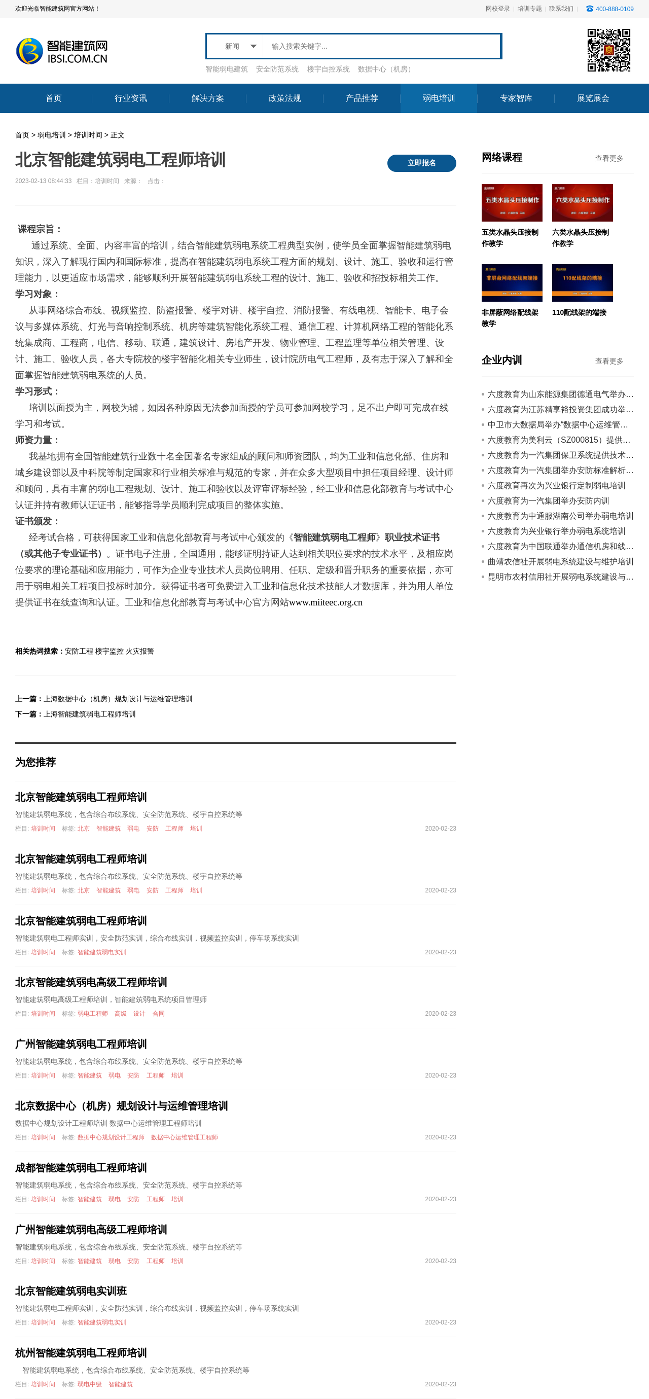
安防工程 (79, 651)
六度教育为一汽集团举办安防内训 (548, 500)
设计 (139, 1013)
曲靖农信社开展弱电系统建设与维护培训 (561, 561)
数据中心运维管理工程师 (184, 1137)
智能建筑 (108, 828)
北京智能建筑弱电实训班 (71, 1291)
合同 (159, 1013)
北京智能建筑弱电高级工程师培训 (91, 982)
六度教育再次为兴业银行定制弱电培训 (557, 485)
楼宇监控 (109, 651)
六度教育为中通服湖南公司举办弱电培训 (561, 516)
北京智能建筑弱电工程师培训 (81, 797)
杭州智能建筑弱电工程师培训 (81, 1352)
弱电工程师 (93, 1013)
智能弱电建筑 (226, 69)
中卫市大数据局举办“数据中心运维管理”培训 (567, 424)
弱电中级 (90, 1384)
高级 (121, 1013)
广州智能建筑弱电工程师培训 (81, 1044)
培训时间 (88, 135)
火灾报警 (140, 651)
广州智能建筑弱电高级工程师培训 (91, 1229)
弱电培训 (52, 135)
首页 (22, 135)
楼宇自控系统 (328, 69)
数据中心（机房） (386, 69)
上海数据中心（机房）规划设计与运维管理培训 (118, 699)
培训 (196, 828)
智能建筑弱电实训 (102, 952)
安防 (153, 828)
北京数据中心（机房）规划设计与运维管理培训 (121, 1105)
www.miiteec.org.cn (326, 602)
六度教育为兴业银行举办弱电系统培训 (557, 531)
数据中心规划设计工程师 (111, 1137)
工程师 (174, 828)
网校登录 (498, 8)
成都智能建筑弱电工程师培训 (81, 1167)
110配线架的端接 (579, 312)
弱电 (133, 828)
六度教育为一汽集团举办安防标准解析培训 (565, 470)
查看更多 (609, 158)
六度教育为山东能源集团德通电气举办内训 (565, 394)
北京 (84, 828)
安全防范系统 (277, 69)
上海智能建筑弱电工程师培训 (90, 714)
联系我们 (561, 8)
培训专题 (530, 8)
